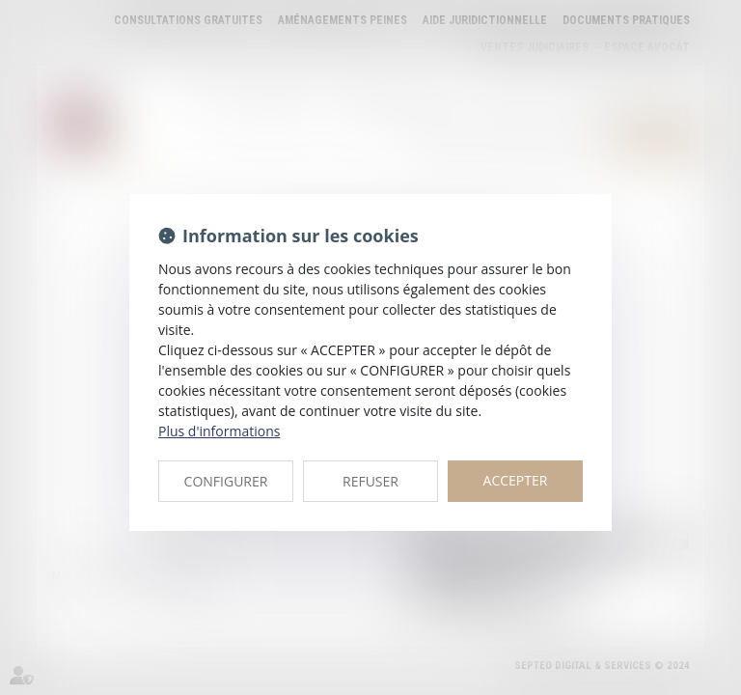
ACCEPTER (515, 480)
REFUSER (370, 481)
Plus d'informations (219, 431)
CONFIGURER (226, 481)
